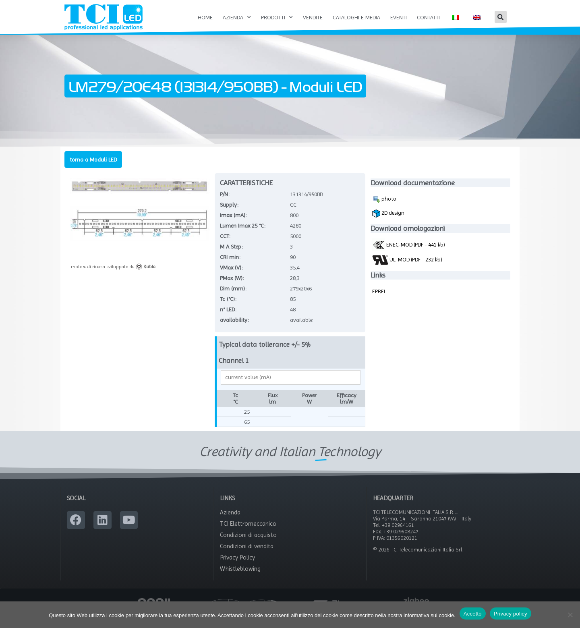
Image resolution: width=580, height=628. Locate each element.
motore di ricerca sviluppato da (113, 275)
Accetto (473, 614)
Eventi (398, 17)
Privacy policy (510, 614)
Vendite (313, 17)
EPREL (379, 299)
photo (384, 208)
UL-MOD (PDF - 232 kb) (407, 268)
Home (205, 17)
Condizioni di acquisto (248, 543)
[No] (570, 615)
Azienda (237, 17)
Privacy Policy (237, 566)
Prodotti (277, 17)
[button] (501, 17)
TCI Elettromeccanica (248, 532)
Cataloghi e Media (356, 17)
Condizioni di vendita (246, 555)
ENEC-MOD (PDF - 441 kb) (408, 253)
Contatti (428, 17)
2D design (388, 222)
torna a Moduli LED (93, 168)
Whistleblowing (240, 577)
